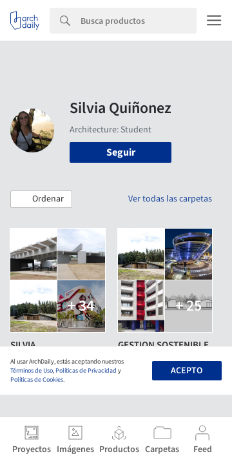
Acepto (186, 370)
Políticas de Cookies (36, 379)
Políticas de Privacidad (86, 370)
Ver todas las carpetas (170, 198)
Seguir (120, 152)
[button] (41, 200)
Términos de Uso (31, 370)
